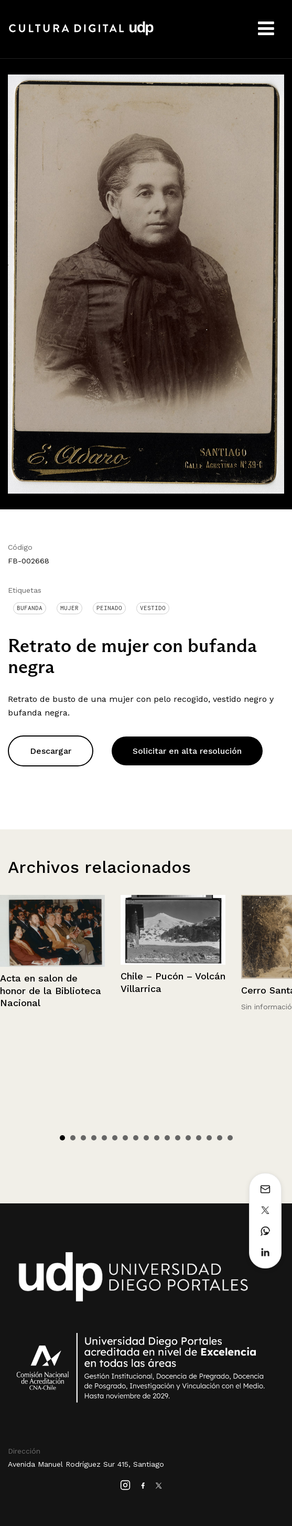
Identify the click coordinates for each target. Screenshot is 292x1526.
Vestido (153, 608)
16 (219, 1137)
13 (188, 1137)
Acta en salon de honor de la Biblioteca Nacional (50, 990)
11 (167, 1137)
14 (198, 1137)
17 (230, 1137)
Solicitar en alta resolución (187, 751)
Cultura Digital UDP (81, 34)
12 (177, 1137)
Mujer (69, 608)
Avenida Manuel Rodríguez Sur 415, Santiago (86, 1464)
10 (156, 1137)
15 (209, 1137)
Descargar (50, 751)
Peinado (109, 608)
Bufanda (29, 608)
